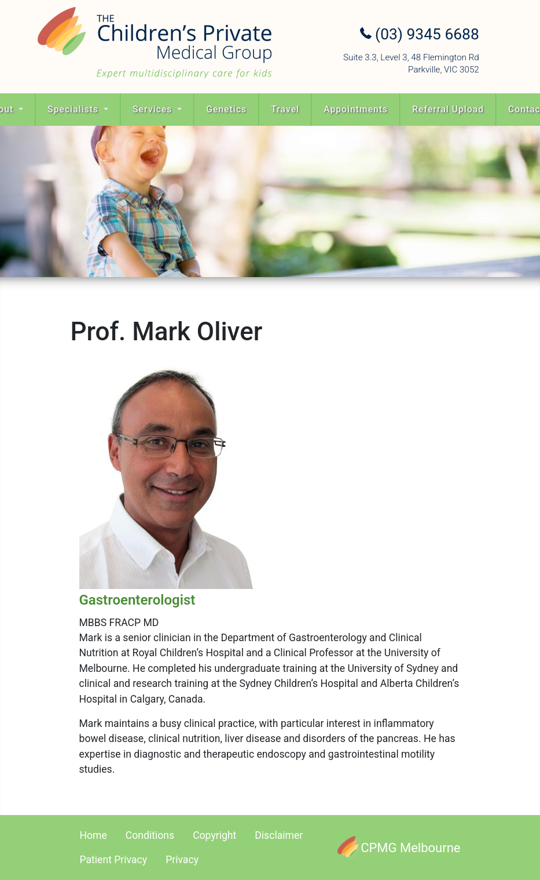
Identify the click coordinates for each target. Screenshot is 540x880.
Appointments (356, 109)
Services (154, 109)
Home (93, 835)
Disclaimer (279, 835)
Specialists (74, 109)
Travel (285, 109)
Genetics (226, 109)
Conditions (150, 835)
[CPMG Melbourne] (398, 847)
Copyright (214, 835)
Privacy (182, 860)
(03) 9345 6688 (419, 34)
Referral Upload (448, 109)
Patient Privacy (114, 860)
